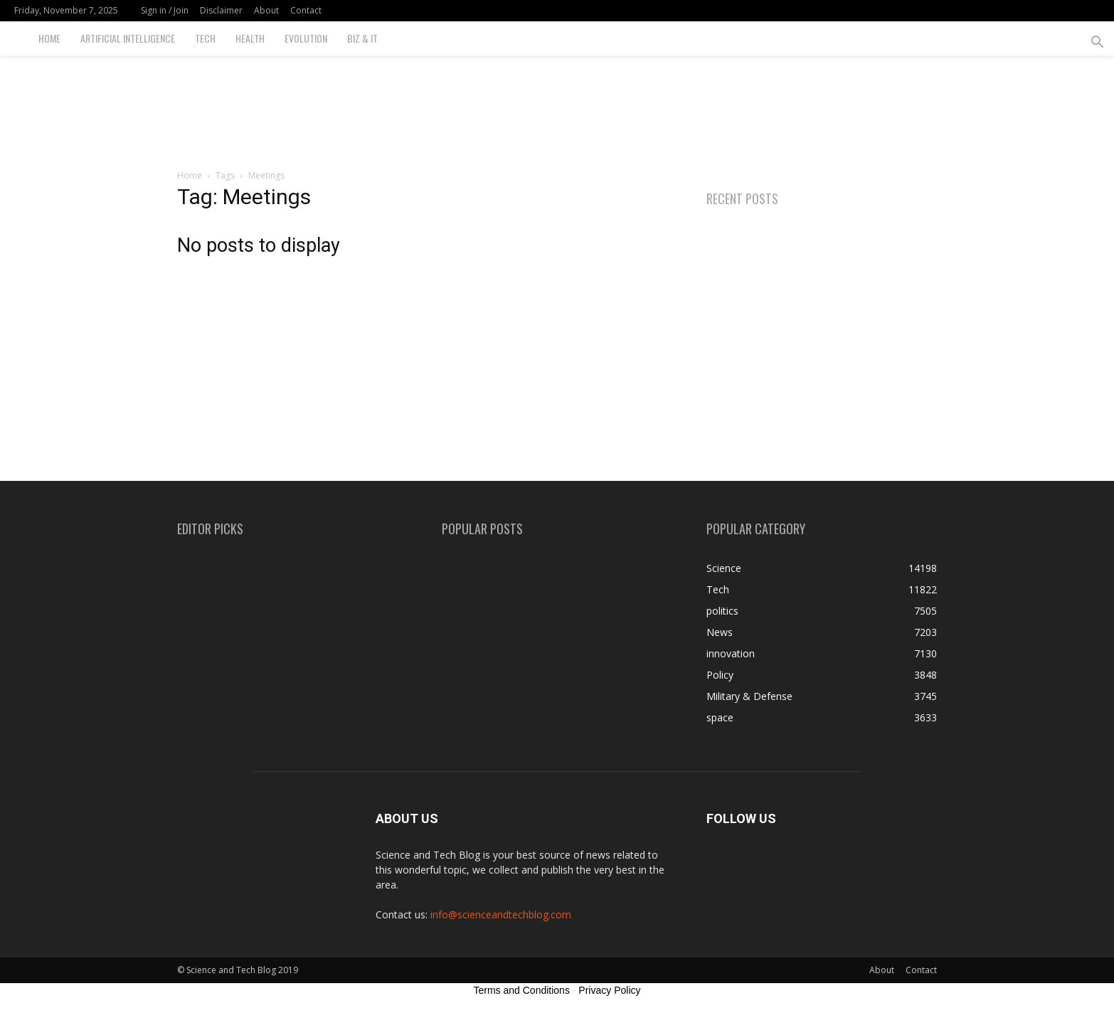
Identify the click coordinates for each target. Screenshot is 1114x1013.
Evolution (306, 38)
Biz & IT (362, 38)
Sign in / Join (165, 10)
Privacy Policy (609, 990)
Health (250, 38)
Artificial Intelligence (127, 38)
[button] (1097, 44)
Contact (306, 10)
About (266, 10)
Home (49, 38)
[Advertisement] (557, 105)
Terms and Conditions (522, 990)
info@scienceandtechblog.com (500, 914)
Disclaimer (221, 10)
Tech (205, 38)
